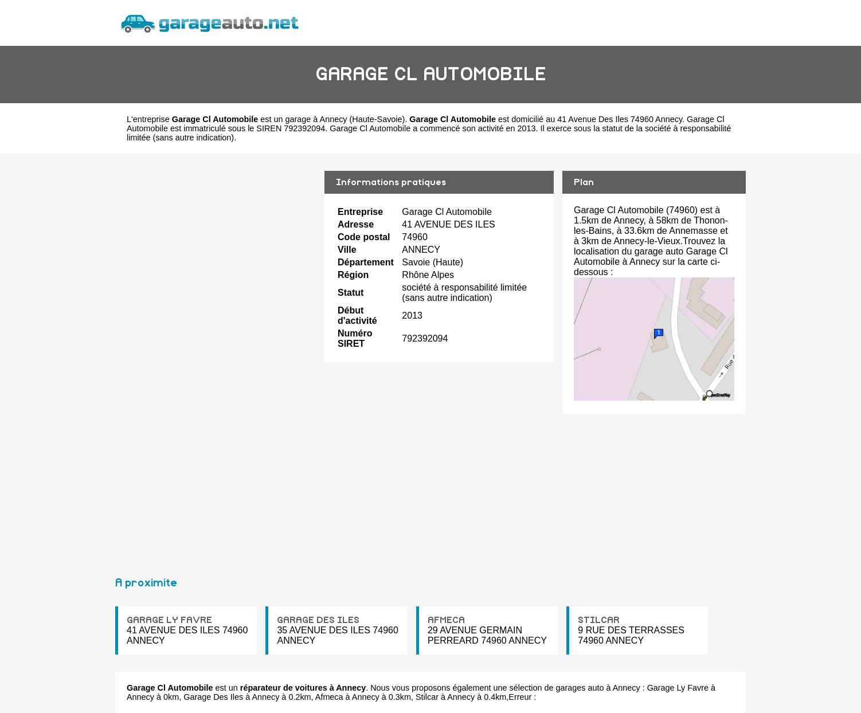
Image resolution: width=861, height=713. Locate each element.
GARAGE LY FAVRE (169, 620)
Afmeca (329, 697)
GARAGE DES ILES (318, 620)
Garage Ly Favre (678, 687)
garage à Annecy (316, 119)
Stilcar (427, 697)
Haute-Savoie (377, 119)
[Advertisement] (215, 360)
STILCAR (599, 620)
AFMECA (446, 620)
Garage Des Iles (213, 697)
